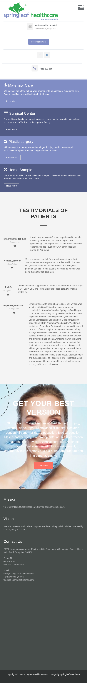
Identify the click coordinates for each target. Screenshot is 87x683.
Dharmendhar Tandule (14, 239)
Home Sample (20, 170)
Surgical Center (22, 113)
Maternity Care (20, 85)
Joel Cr (8, 287)
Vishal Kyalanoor (12, 261)
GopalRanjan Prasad (13, 305)
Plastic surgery (20, 142)
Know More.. (12, 157)
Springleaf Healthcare (70, 674)
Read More (11, 101)
